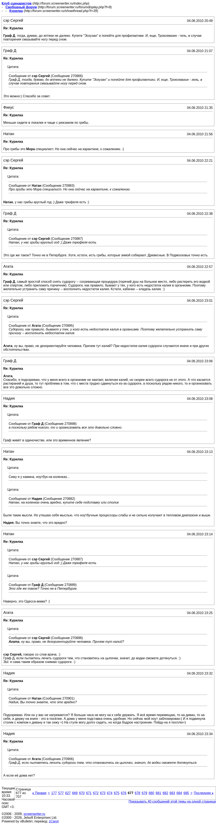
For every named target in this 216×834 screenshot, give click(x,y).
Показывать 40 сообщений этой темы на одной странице (172, 801)
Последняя (204, 793)
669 (75, 793)
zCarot (54, 821)
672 (96, 793)
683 (172, 793)
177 (54, 793)
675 (116, 793)
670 (82, 793)
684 (179, 793)
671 (89, 793)
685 (186, 793)
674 (110, 793)
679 (144, 793)
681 (158, 793)
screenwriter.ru (34, 814)
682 (165, 793)
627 (68, 793)
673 (103, 793)
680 (151, 793)
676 (123, 793)
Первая (39, 793)
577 (61, 793)
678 (137, 793)
